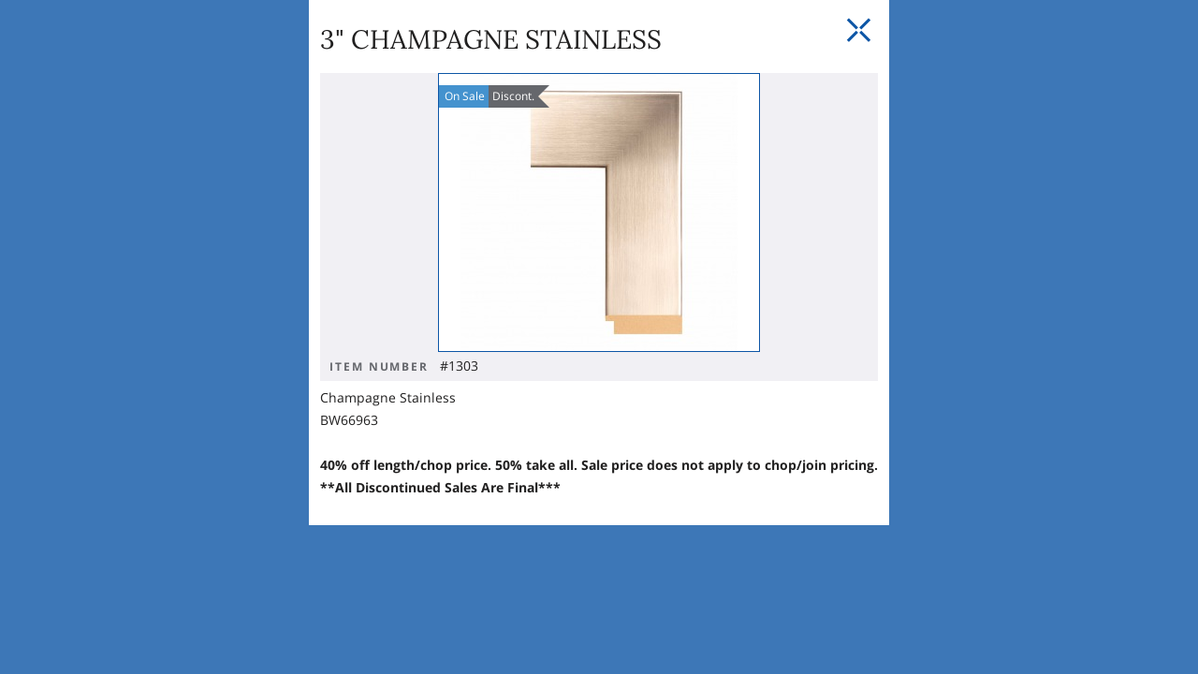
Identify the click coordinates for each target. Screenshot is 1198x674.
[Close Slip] (981, 168)
